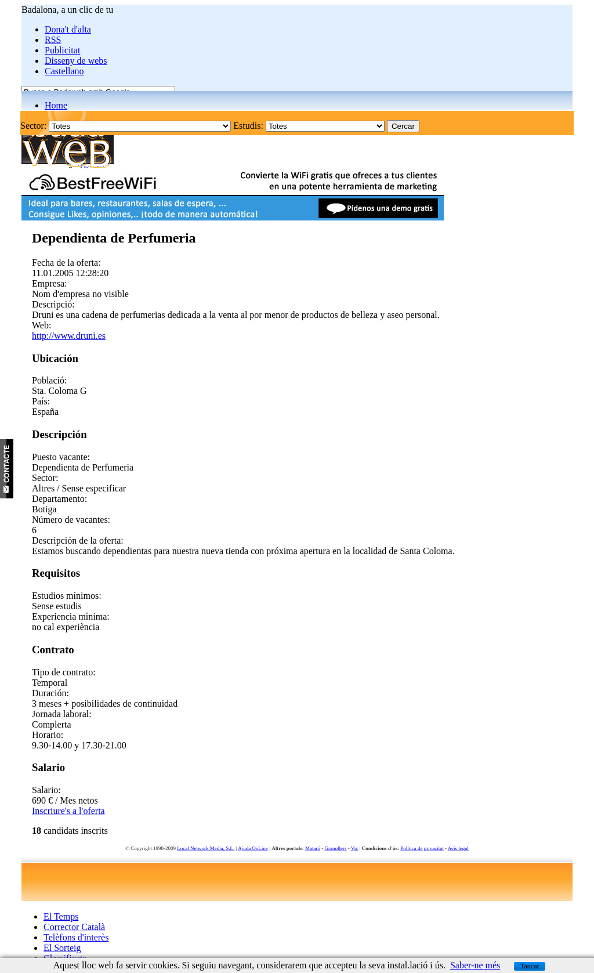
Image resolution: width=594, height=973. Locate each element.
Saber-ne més (475, 965)
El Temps (61, 916)
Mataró (312, 848)
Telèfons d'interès (76, 937)
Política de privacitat (421, 848)
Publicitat (62, 50)
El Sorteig (62, 948)
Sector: (33, 126)
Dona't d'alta (68, 29)
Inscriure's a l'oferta (68, 811)
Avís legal (458, 848)
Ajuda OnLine (253, 848)
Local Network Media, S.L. (205, 848)
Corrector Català (74, 927)
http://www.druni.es (69, 336)
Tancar (529, 966)
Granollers (336, 848)
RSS (53, 40)
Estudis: (248, 126)
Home (56, 105)
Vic (354, 848)
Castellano (64, 71)
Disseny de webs (76, 61)
